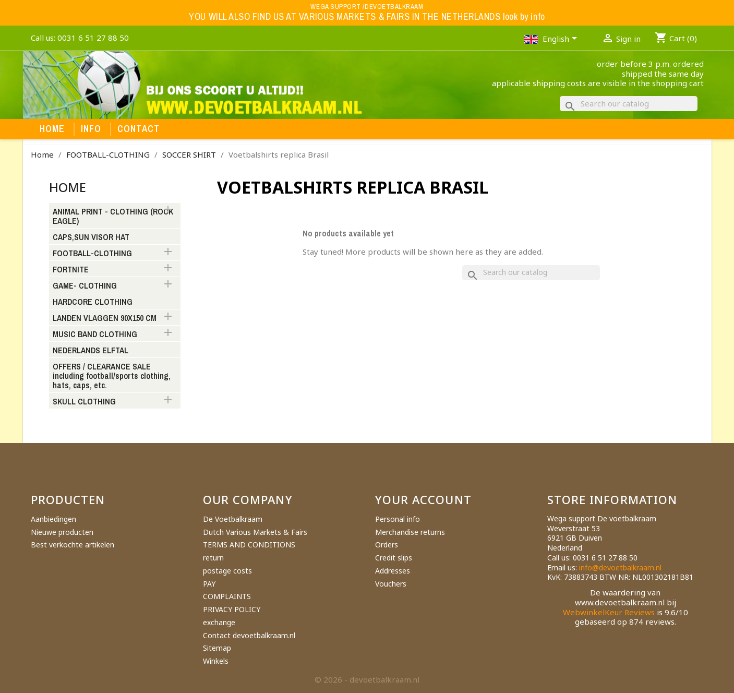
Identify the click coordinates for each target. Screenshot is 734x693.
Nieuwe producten (62, 532)
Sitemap (217, 648)
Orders (386, 544)
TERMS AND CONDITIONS (249, 544)
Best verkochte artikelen (72, 544)
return (213, 558)
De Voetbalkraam (232, 519)
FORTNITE (71, 270)
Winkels (215, 661)
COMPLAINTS (227, 596)
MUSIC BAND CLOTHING (95, 334)
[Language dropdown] (562, 39)
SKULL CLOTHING (84, 402)
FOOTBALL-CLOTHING (92, 253)
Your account (423, 499)
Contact (138, 129)
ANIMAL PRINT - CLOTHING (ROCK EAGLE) (113, 216)
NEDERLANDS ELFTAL (90, 350)
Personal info (397, 519)
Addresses (392, 571)
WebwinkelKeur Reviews (609, 612)
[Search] (628, 103)
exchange (219, 622)
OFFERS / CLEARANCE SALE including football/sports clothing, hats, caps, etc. (112, 376)
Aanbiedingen (53, 519)
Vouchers (390, 584)
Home (52, 129)
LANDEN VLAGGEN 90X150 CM (105, 318)
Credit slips (393, 558)
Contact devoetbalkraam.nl (249, 635)
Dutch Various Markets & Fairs (255, 532)
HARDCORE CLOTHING (93, 302)
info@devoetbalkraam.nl (620, 567)
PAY (209, 584)
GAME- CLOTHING (85, 286)
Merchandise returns (410, 532)
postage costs (227, 571)
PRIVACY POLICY (231, 609)
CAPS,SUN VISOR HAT (91, 237)
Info (91, 129)
